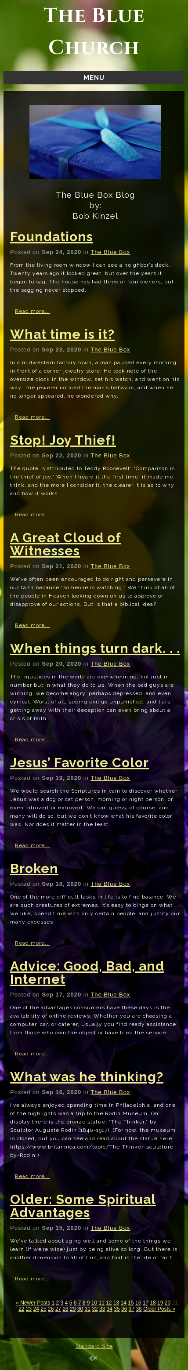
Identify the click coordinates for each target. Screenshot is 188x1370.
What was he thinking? (86, 1076)
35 (116, 1309)
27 (58, 1309)
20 (167, 1303)
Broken (34, 868)
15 (131, 1303)
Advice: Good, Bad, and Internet (87, 972)
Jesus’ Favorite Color (79, 762)
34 (109, 1309)
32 (95, 1309)
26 (51, 1309)
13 (116, 1303)
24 (36, 1309)
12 (109, 1303)
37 (131, 1309)
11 (101, 1303)
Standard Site (94, 1346)
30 (80, 1309)
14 (124, 1303)
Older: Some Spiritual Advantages (83, 1206)
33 (102, 1309)
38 (138, 1309)
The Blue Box (110, 252)
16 (138, 1303)
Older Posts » (159, 1309)
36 (124, 1309)
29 (73, 1309)
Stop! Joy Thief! (63, 440)
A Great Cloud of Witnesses (65, 544)
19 (160, 1303)
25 (43, 1309)
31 (87, 1309)
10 (94, 1303)
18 (152, 1303)
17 (145, 1303)
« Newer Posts (33, 1303)
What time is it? (62, 334)
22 (21, 1309)
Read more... (32, 311)
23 (29, 1309)
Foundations (51, 236)
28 (65, 1309)
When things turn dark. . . (95, 648)
